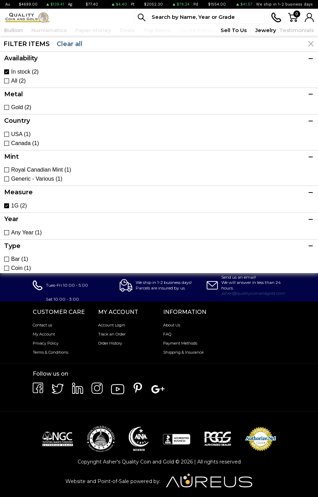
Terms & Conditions (50, 352)
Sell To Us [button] (234, 30)
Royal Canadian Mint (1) (41, 170)
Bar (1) (19, 259)
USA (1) (21, 134)
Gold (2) (21, 107)
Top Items (156, 30)
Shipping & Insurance (183, 352)
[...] (199, 17)
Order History (110, 343)
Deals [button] (127, 30)
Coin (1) (21, 268)
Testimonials (296, 30)
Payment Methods (180, 343)
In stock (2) (25, 72)
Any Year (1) (26, 232)
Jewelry (265, 30)
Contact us (42, 325)
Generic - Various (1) (36, 179)
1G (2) (19, 206)
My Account (44, 334)
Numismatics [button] (48, 30)
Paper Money (93, 30)
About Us (171, 325)
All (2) (18, 81)
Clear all (69, 44)
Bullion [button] (13, 30)
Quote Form (195, 30)
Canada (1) (25, 143)
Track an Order (112, 334)
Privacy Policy (45, 343)
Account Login (111, 325)
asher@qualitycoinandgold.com (253, 293)
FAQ (167, 334)
